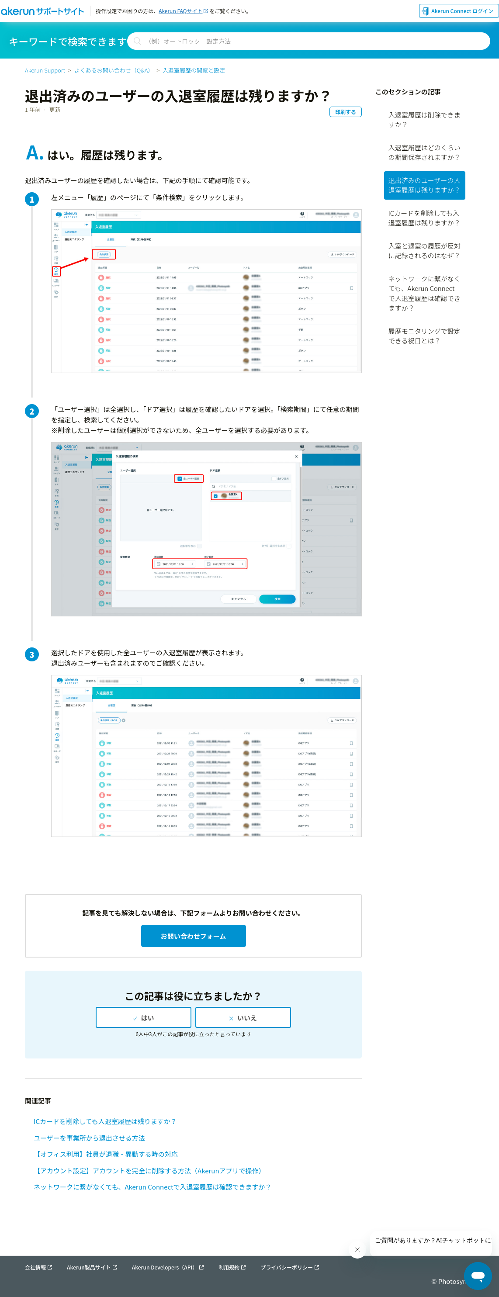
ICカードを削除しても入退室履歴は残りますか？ (105, 1121)
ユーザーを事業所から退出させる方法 (89, 1137)
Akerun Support (45, 70)
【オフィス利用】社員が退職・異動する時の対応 (106, 1154)
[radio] (143, 1017)
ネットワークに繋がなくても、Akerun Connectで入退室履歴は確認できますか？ (153, 1186)
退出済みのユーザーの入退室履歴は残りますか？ (424, 185)
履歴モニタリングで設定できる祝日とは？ (424, 336)
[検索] (308, 41)
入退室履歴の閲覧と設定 (194, 70)
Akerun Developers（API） (165, 1267)
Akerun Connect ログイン (462, 10)
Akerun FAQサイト (180, 10)
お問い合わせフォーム (193, 936)
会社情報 (35, 1267)
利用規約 (228, 1267)
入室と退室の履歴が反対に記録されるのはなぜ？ (424, 250)
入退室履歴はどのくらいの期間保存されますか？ (424, 152)
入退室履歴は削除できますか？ (424, 119)
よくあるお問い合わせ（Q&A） (113, 70)
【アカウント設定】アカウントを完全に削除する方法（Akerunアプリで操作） (149, 1170)
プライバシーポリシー (286, 1267)
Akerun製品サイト (89, 1267)
